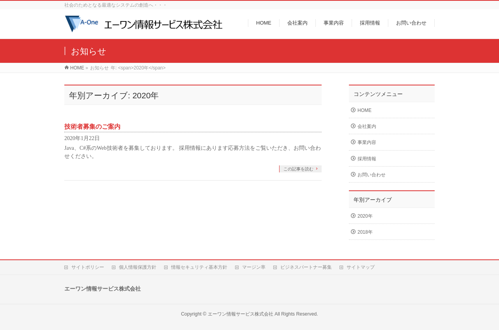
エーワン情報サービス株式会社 (240, 314)
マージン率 (253, 267)
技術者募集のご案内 (92, 126)
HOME (364, 110)
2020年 (365, 216)
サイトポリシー (87, 267)
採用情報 (366, 158)
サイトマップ (361, 267)
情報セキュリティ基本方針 (199, 267)
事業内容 (366, 142)
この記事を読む (298, 169)
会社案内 (366, 126)
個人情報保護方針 (137, 267)
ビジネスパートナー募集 (306, 267)
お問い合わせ (371, 174)
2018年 (365, 232)
